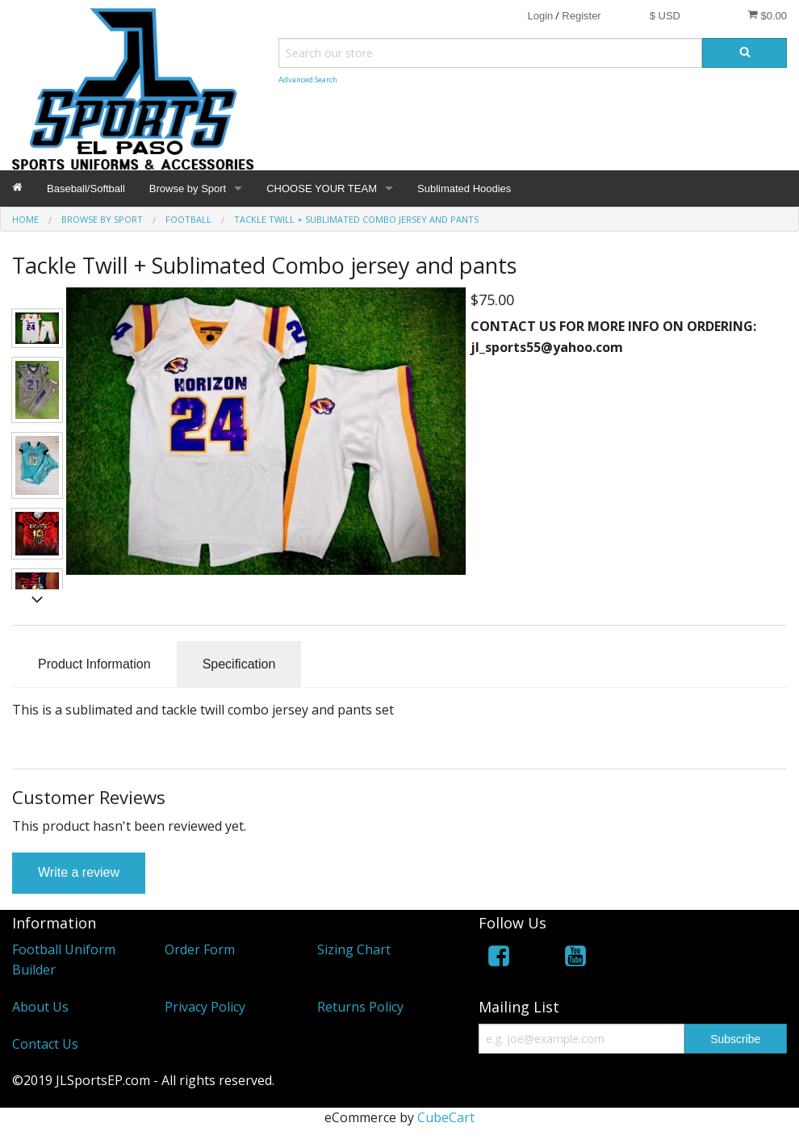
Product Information (94, 664)
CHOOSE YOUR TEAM (321, 188)
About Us (40, 1007)
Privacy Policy (205, 1007)
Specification (239, 664)
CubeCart (446, 1117)
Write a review (78, 872)
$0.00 (767, 15)
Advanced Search (307, 79)
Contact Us (45, 1044)
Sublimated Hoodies (464, 188)
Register (581, 16)
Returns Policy (360, 1007)
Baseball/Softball (86, 188)
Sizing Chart (354, 949)
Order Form (200, 949)
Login (540, 16)
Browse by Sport (187, 188)
